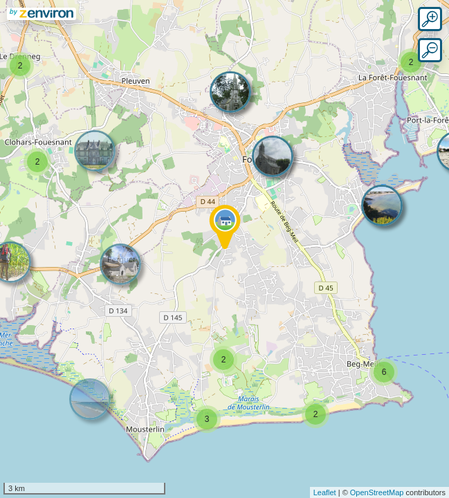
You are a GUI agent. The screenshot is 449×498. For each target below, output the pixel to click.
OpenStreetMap (377, 492)
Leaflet (324, 492)
